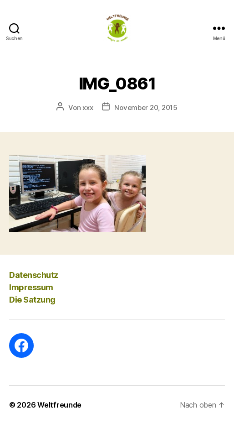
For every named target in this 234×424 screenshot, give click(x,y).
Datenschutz (33, 275)
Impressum (31, 287)
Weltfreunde (59, 404)
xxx (87, 107)
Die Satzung (32, 299)
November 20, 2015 (146, 107)
